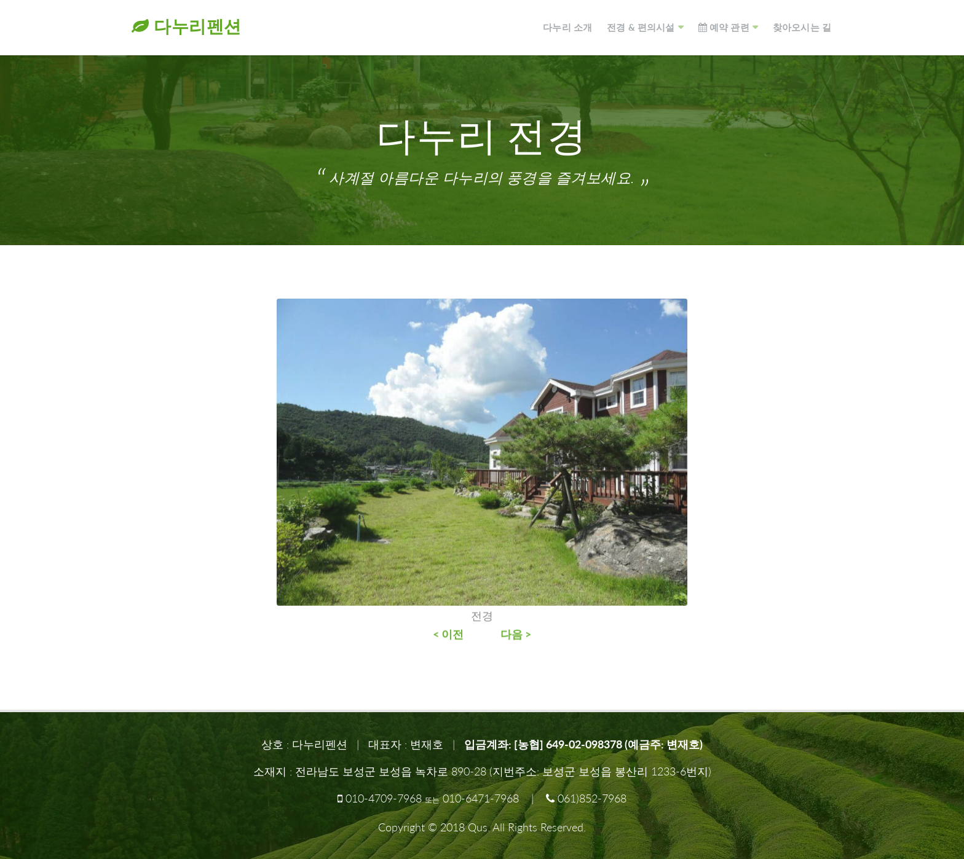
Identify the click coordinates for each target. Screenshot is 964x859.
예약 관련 (723, 27)
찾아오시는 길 (802, 27)
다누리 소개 (567, 27)
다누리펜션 (187, 25)
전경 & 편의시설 (640, 27)
